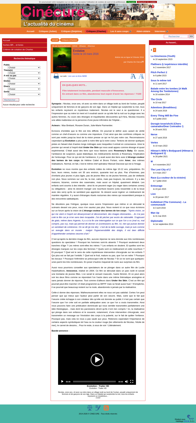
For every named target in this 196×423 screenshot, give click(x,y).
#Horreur (91, 46)
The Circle (156, 99)
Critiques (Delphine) (71, 31)
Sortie (6, 92)
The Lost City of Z (161, 169)
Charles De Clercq (134, 62)
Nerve (154, 134)
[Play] (62, 381)
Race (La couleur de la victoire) (168, 177)
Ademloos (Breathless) (163, 107)
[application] (97, 360)
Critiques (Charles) (96, 31)
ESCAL (187, 421)
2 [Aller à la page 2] (154, 50)
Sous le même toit (161, 80)
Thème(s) (8, 70)
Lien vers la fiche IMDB (77, 76)
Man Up (155, 212)
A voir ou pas (10, 75)
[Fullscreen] (131, 381)
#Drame (82, 46)
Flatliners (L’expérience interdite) (169, 64)
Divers (7, 86)
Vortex (154, 142)
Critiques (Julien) (48, 31)
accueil (55, 40)
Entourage (156, 186)
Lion (153, 194)
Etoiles (7, 81)
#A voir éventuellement (61, 46)
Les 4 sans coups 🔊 (121, 31)
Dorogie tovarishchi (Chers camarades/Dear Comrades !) (167, 125)
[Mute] (126, 381)
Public (7, 65)
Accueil (30, 31)
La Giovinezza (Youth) (163, 56)
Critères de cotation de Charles (18, 49)
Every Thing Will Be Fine (164, 115)
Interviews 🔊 (162, 31)
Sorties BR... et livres (13, 45)
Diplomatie (157, 221)
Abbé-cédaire (143, 31)
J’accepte (131, 2)
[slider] (94, 381)
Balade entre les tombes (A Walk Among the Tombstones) (169, 90)
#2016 (74, 46)
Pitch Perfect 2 (159, 72)
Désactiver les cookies (147, 2)
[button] (97, 359)
